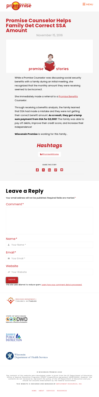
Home (34, 391)
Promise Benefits (68, 96)
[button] (88, 4)
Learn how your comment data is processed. (62, 284)
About (41, 391)
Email (11, 252)
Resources (62, 391)
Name (11, 239)
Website (12, 266)
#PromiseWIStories (49, 154)
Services (51, 391)
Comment (15, 204)
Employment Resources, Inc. (69, 384)
